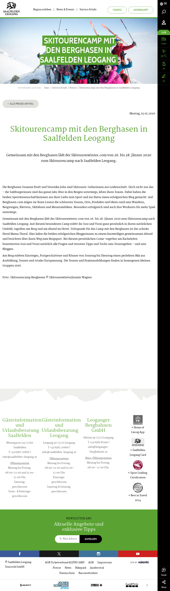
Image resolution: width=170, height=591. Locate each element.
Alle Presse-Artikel (21, 103)
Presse (57, 568)
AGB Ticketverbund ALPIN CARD (65, 563)
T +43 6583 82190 (98, 442)
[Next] (147, 585)
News (68, 568)
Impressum (104, 563)
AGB (91, 563)
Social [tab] (164, 572)
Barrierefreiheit (88, 573)
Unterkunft (140, 9)
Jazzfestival (97, 568)
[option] (79, 585)
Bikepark (80, 568)
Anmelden (91, 539)
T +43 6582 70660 (18, 452)
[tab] (164, 3)
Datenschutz (67, 573)
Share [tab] (164, 584)
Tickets (117, 9)
